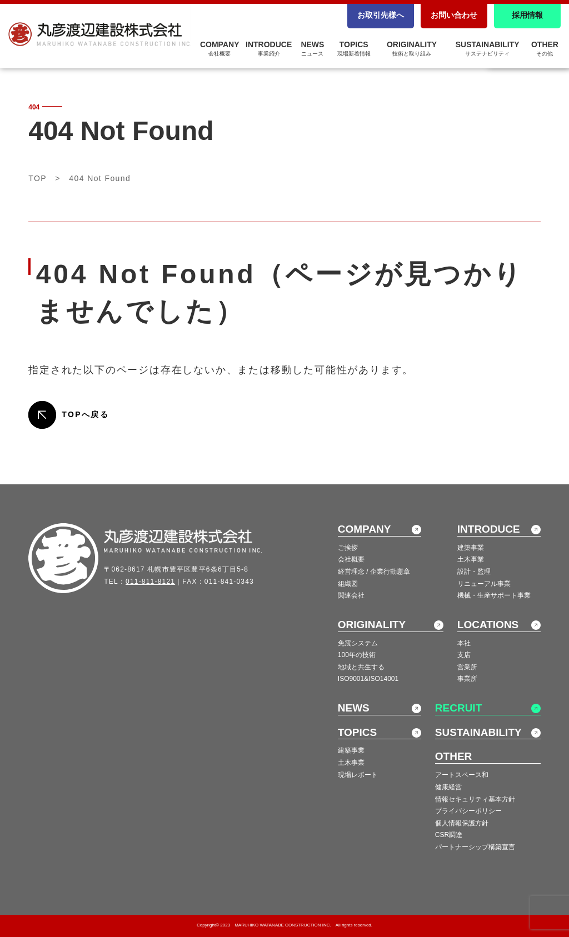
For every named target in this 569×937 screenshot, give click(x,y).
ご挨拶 (348, 548)
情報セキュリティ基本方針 (475, 799)
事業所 (467, 679)
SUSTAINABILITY (488, 48)
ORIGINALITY (412, 48)
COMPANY (219, 48)
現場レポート (358, 775)
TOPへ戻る (85, 414)
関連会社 (351, 595)
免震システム (358, 643)
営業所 (467, 667)
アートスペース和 (461, 775)
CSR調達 (448, 835)
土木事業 (470, 559)
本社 (464, 643)
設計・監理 (474, 571)
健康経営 (448, 787)
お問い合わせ (454, 15)
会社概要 (351, 559)
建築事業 (470, 548)
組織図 (348, 584)
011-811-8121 (150, 581)
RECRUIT (458, 708)
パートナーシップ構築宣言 (475, 847)
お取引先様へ (380, 15)
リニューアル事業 (484, 584)
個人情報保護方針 (461, 823)
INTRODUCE (269, 48)
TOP (37, 178)
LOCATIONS (487, 624)
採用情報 (527, 15)
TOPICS (354, 48)
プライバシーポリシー (468, 811)
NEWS (312, 48)
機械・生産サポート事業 (494, 595)
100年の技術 (357, 655)
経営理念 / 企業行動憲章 (374, 571)
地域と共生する (361, 667)
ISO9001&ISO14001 (368, 679)
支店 (464, 655)
